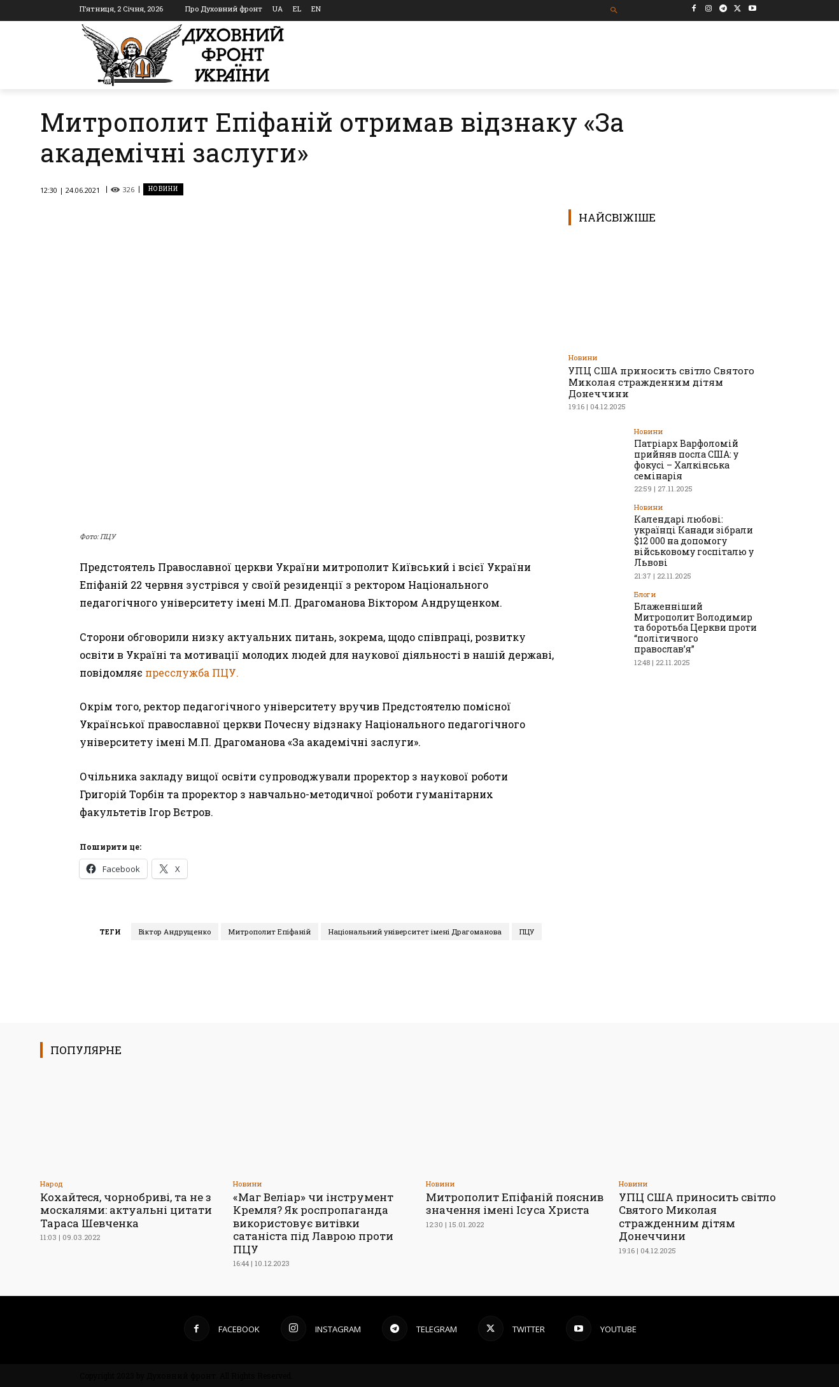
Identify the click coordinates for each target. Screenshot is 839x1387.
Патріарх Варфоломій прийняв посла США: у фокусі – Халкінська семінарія (686, 459)
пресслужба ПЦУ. (191, 672)
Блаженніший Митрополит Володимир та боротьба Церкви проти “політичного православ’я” (695, 627)
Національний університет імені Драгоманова (415, 931)
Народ (51, 1183)
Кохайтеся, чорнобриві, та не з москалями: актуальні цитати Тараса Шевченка (126, 1210)
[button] (614, 10)
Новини (163, 189)
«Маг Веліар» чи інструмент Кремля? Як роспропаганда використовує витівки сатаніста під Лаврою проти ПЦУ (313, 1223)
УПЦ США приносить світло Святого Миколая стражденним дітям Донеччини (661, 382)
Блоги (645, 593)
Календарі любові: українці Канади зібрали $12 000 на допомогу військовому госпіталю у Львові (694, 540)
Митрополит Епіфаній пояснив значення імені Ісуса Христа (514, 1203)
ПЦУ (526, 931)
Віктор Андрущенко (175, 931)
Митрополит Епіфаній (270, 931)
